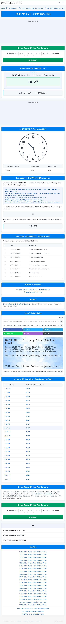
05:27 (28, 408)
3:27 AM (7, 400)
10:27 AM (7, 428)
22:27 (28, 475)
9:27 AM (7, 424)
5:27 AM (7, 408)
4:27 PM (7, 451)
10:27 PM (7, 475)
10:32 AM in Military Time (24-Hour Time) (33, 605)
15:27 (28, 447)
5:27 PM (7, 455)
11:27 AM (7, 432)
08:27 (28, 420)
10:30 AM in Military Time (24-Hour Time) (33, 594)
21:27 (28, 471)
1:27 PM (7, 440)
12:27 (28, 436)
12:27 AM (7, 388)
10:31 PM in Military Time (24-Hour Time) (33, 602)
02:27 (28, 396)
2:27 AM (7, 396)
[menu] (63, 2)
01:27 (28, 392)
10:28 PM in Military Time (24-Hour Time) (33, 585)
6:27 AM (7, 412)
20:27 (28, 467)
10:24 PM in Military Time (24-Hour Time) (33, 566)
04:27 (28, 404)
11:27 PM (7, 479)
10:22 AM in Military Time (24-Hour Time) (33, 552)
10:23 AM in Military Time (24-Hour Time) (33, 557)
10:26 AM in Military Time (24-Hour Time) (33, 574)
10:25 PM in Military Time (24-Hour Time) (33, 571)
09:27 (28, 424)
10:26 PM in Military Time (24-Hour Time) (33, 577)
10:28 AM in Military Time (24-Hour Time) (33, 582)
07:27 (28, 416)
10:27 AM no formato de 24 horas (33, 614)
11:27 (28, 432)
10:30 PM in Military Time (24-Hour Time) (33, 596)
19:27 (28, 463)
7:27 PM (7, 463)
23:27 (28, 479)
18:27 (28, 459)
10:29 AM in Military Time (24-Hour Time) (33, 588)
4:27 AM (7, 404)
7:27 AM (7, 416)
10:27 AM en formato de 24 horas (33, 611)
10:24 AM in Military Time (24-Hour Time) (33, 563)
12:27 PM (7, 436)
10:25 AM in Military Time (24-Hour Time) (33, 568)
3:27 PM (7, 447)
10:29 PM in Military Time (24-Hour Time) (33, 591)
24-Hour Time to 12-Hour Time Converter (16, 304)
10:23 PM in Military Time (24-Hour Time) (33, 560)
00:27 (28, 388)
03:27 (28, 400)
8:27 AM (7, 420)
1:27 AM (7, 392)
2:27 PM (7, 443)
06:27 (28, 412)
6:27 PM (7, 459)
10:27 (28, 428)
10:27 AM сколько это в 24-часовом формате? (33, 608)
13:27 (28, 440)
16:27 (28, 451)
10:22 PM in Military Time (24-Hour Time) (33, 554)
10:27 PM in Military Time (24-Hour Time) (33, 580)
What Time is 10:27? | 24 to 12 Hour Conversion (34, 289)
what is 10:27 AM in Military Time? (44, 494)
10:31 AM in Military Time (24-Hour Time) (33, 599)
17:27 (28, 455)
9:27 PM (7, 471)
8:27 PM (7, 467)
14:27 (28, 443)
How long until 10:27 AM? (34, 292)
